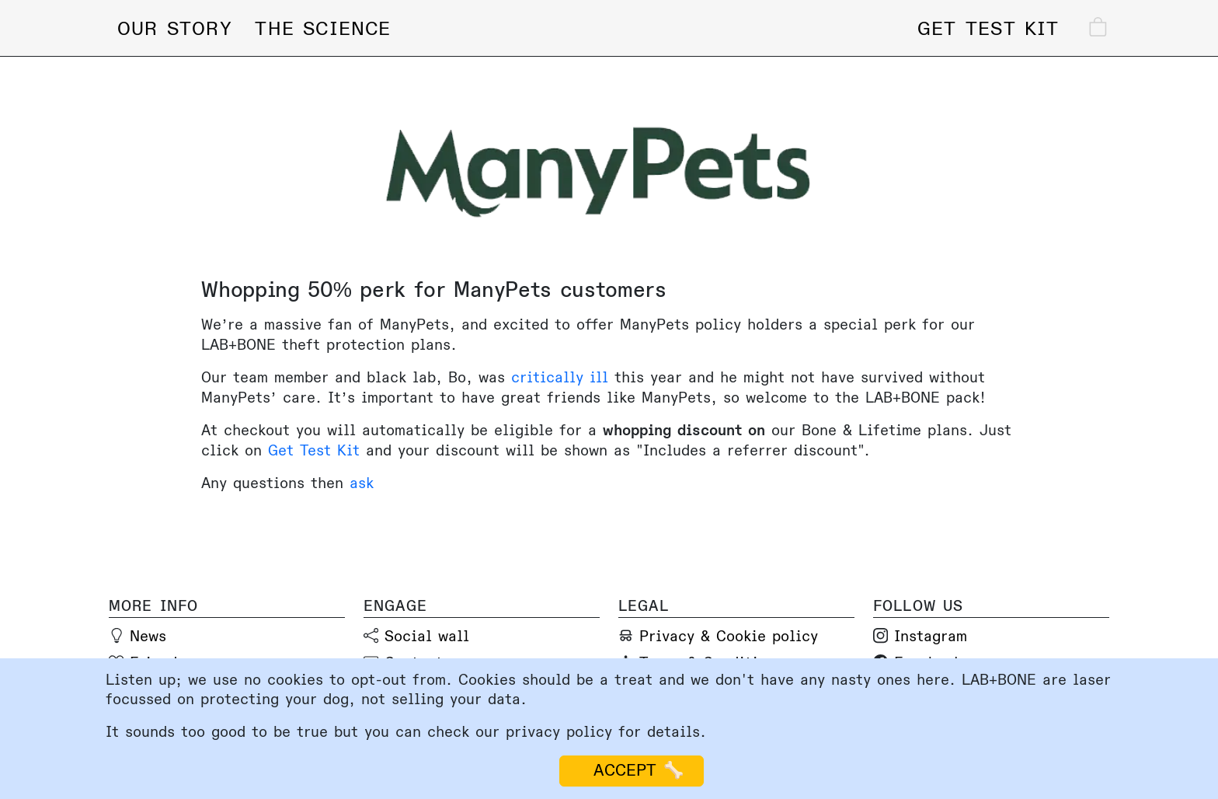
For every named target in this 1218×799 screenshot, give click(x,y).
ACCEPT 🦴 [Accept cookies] (631, 770)
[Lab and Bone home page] (600, 25)
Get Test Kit (314, 450)
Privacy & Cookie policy (728, 636)
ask (362, 483)
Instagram (930, 636)
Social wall (427, 636)
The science (323, 29)
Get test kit (988, 29)
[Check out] (1082, 29)
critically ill (559, 377)
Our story (174, 29)
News (148, 636)
